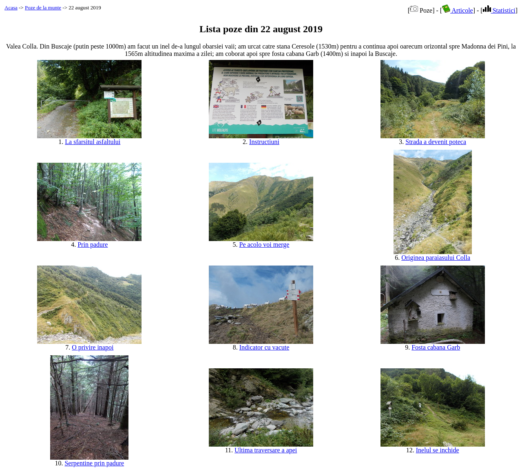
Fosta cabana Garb (435, 347)
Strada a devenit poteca (435, 141)
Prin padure (92, 244)
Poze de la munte (43, 7)
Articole (457, 10)
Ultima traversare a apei (265, 450)
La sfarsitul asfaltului (92, 141)
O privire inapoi (92, 347)
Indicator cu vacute (264, 347)
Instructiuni (264, 141)
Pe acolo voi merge (264, 244)
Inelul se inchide (437, 450)
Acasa (11, 7)
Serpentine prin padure (94, 463)
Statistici (499, 10)
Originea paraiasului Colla (435, 257)
